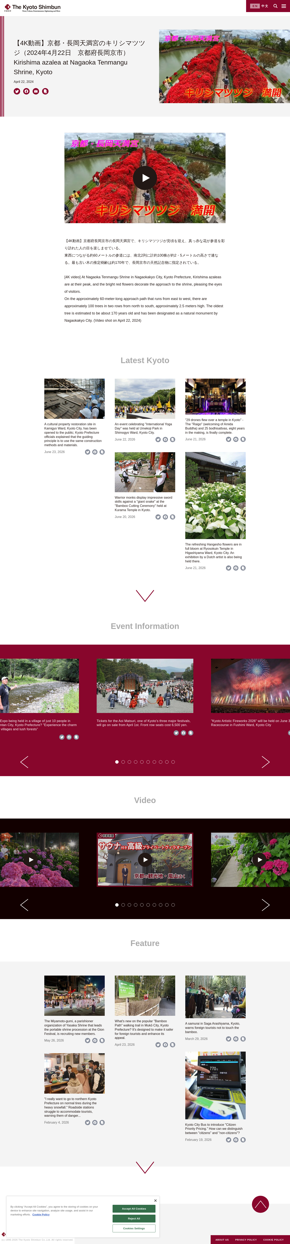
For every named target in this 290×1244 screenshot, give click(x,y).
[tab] (117, 762)
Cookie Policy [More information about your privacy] (41, 1214)
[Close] (155, 1200)
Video (145, 800)
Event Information (145, 626)
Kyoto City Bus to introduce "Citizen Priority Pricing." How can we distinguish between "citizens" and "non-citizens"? (214, 1129)
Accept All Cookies (134, 1208)
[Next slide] (266, 762)
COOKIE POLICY (273, 1240)
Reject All (134, 1218)
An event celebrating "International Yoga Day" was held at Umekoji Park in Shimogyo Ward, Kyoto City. (143, 428)
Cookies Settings (134, 1228)
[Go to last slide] (24, 762)
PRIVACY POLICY (246, 1240)
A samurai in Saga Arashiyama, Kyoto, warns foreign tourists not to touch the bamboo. (212, 1028)
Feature (145, 943)
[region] (83, 1217)
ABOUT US (222, 1240)
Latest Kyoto (145, 360)
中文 (265, 6)
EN (255, 6)
